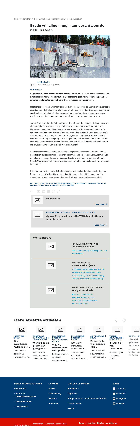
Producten (53, 404)
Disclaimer (38, 424)
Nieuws (51, 389)
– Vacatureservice (22, 402)
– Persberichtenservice (25, 397)
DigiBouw (72, 394)
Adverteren (19, 394)
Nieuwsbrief (20, 389)
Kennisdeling (54, 394)
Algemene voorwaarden (56, 424)
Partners (52, 399)
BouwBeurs (73, 389)
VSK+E (71, 409)
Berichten (27, 19)
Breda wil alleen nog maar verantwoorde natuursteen (58, 19)
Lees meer (101, 204)
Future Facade (74, 404)
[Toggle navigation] (123, 3)
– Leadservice (21, 407)
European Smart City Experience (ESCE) (87, 399)
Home (17, 19)
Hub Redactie (43, 82)
